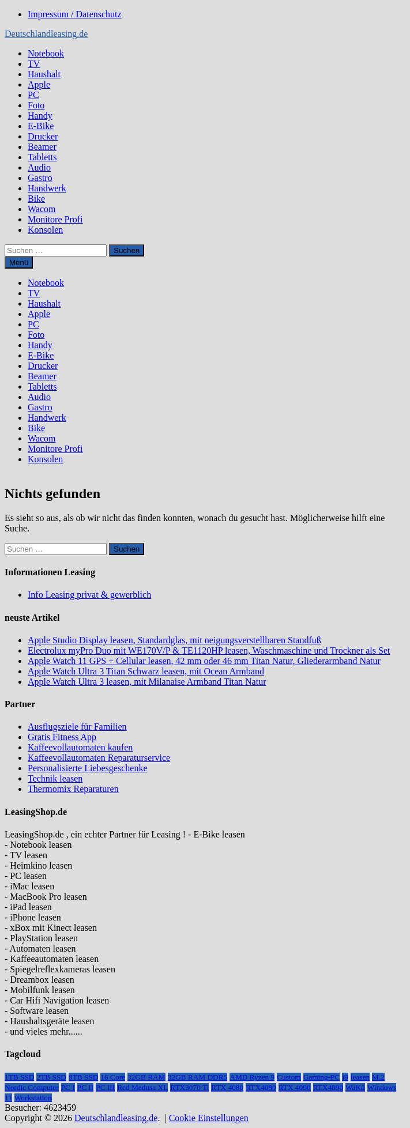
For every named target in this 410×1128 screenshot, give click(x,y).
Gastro (40, 178)
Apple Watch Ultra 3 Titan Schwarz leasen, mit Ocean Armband (146, 671)
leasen (360, 1077)
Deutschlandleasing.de (46, 34)
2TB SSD (51, 1077)
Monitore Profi (55, 219)
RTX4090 (328, 1087)
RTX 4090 (295, 1087)
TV (34, 64)
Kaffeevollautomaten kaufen (80, 747)
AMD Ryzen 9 (252, 1077)
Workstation (33, 1097)
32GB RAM (146, 1077)
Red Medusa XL (142, 1087)
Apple (39, 84)
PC (33, 95)
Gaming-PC (321, 1077)
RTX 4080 (227, 1087)
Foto (36, 105)
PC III (105, 1087)
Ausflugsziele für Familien (77, 726)
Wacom (41, 209)
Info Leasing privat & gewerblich (89, 594)
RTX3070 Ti (189, 1087)
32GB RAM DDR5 (198, 1077)
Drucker (43, 136)
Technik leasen (55, 778)
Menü (18, 262)
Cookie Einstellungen (209, 1118)
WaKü (355, 1087)
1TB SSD (19, 1077)
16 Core (112, 1077)
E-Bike (41, 126)
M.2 (378, 1077)
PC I (68, 1087)
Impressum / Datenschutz (75, 14)
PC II (85, 1087)
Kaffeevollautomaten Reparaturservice (99, 758)
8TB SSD (83, 1077)
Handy (40, 115)
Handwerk (47, 188)
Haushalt (44, 74)
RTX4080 (261, 1087)
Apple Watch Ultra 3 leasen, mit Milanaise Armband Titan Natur (147, 681)
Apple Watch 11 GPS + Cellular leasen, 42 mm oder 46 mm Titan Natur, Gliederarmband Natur (204, 661)
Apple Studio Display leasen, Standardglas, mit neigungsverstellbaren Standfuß (174, 640)
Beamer (42, 147)
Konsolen (45, 230)
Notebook (46, 53)
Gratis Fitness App (62, 737)
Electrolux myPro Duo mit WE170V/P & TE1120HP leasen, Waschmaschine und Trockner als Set (209, 650)
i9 (345, 1077)
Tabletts (42, 157)
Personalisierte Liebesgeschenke (87, 768)
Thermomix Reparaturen (73, 789)
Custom (288, 1077)
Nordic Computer (32, 1087)
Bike (36, 198)
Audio (39, 167)
